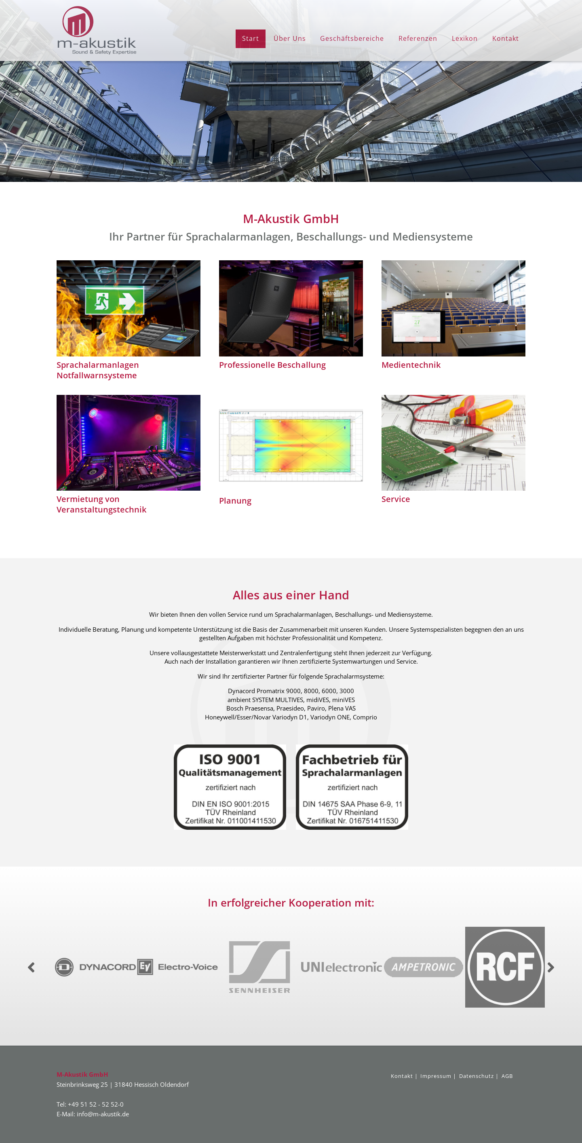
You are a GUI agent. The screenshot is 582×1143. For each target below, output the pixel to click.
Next (551, 967)
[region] (291, 91)
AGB (507, 1076)
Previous (31, 967)
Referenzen (418, 38)
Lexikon (465, 38)
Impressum (435, 1076)
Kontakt (505, 38)
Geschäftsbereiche (352, 38)
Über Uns (290, 38)
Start (250, 38)
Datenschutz (476, 1076)
